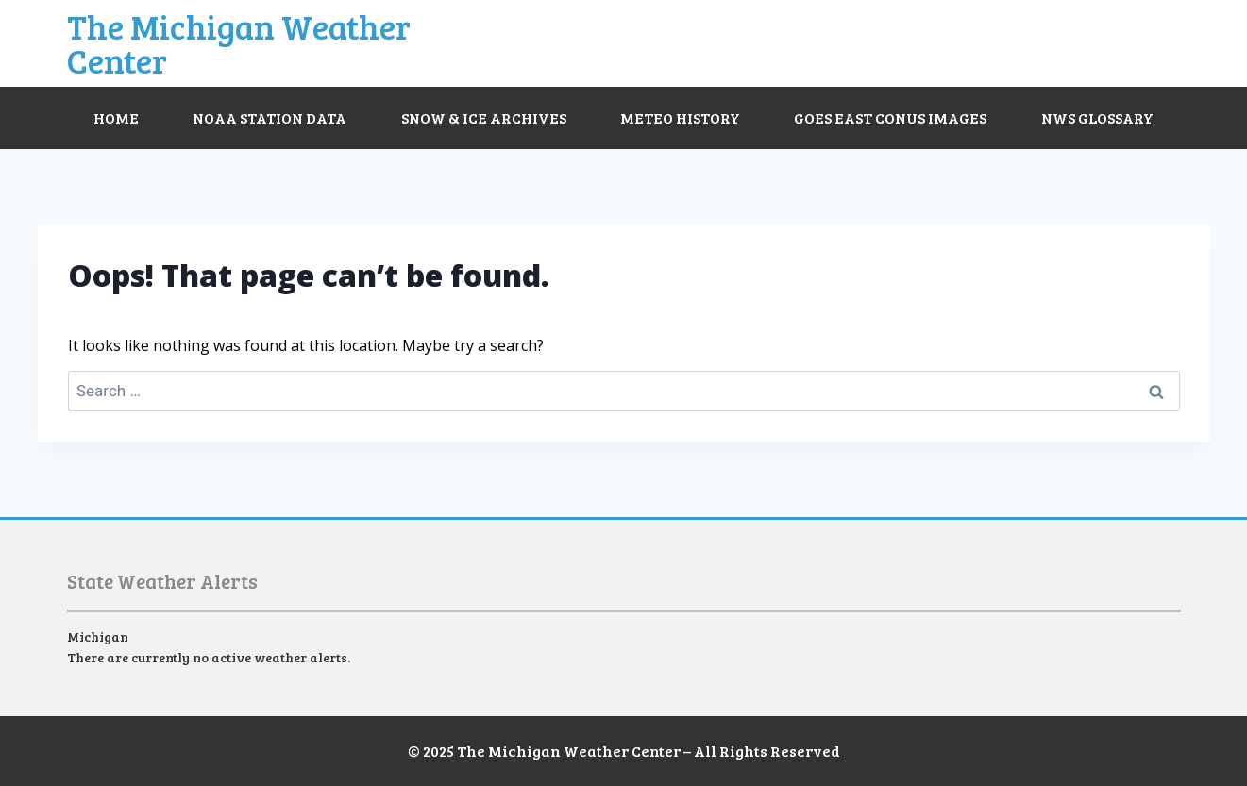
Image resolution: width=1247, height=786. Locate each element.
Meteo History (680, 117)
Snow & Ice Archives (483, 117)
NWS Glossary (1097, 117)
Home (116, 117)
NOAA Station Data (269, 117)
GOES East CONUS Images (890, 117)
